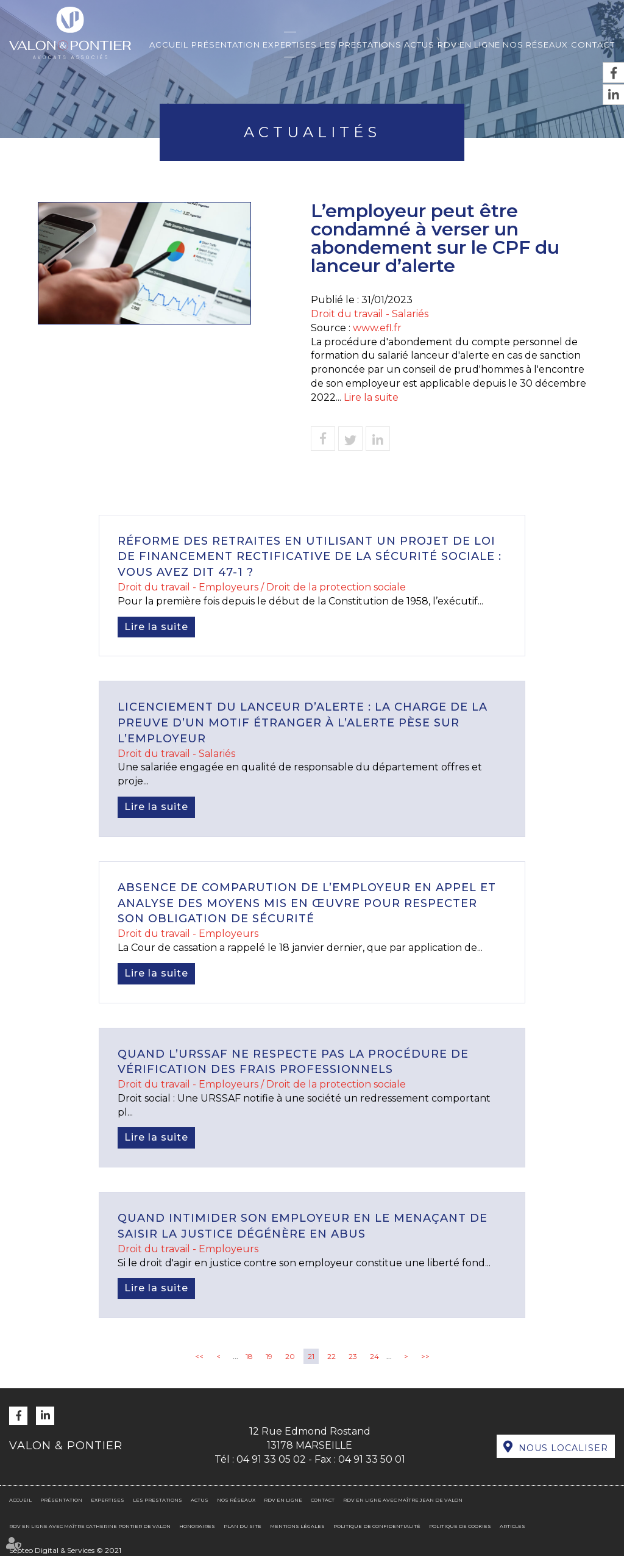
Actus (419, 44)
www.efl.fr (377, 328)
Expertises (290, 44)
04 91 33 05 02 (271, 1459)
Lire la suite (371, 397)
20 (290, 1356)
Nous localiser (563, 1448)
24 (374, 1356)
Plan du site (242, 1526)
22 (331, 1356)
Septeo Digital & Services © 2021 (65, 1550)
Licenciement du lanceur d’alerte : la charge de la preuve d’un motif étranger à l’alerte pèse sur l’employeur (303, 722)
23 (353, 1356)
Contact (593, 44)
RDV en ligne (469, 44)
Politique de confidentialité (376, 1526)
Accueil (168, 44)
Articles (512, 1526)
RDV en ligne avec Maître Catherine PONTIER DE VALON (90, 1526)
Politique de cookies (460, 1526)
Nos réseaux (535, 44)
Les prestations (361, 44)
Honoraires (197, 1526)
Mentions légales (297, 1526)
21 (311, 1356)
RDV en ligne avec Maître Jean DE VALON (403, 1500)
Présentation (225, 44)
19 (269, 1356)
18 (249, 1356)
